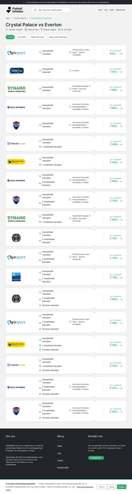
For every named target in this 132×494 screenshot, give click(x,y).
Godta (121, 487)
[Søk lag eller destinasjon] (54, 10)
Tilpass (102, 487)
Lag (105, 10)
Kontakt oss (96, 458)
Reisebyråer (120, 10)
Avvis (112, 487)
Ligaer (111, 10)
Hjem (100, 10)
